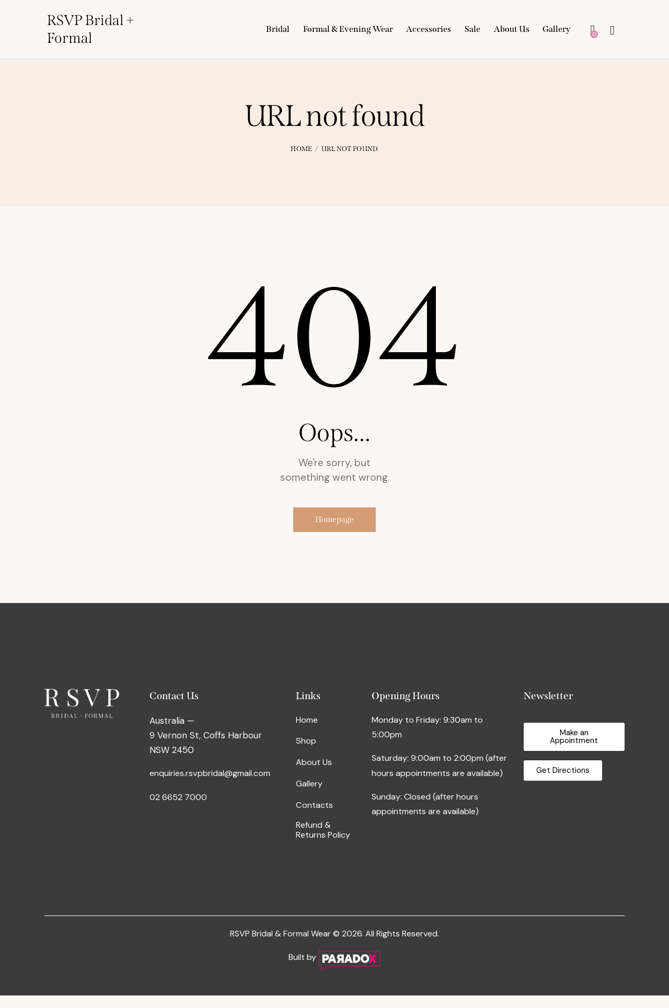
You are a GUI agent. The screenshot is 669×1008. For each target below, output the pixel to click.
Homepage (334, 523)
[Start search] (612, 32)
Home (301, 149)
